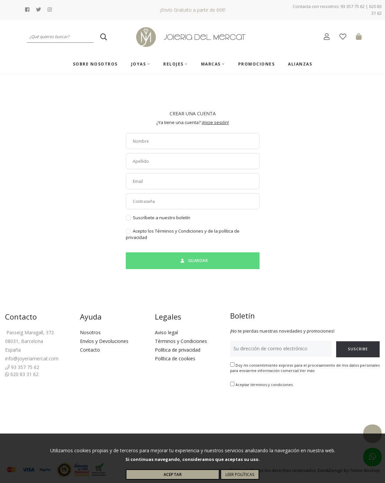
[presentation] (281, 408)
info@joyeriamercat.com (32, 358)
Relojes (175, 64)
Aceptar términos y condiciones (264, 384)
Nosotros (90, 332)
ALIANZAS (300, 64)
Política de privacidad (177, 350)
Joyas (140, 64)
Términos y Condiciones (181, 341)
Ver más (307, 370)
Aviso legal (166, 332)
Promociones (256, 64)
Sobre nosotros (95, 64)
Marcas (213, 64)
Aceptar (173, 474)
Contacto (90, 350)
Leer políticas (239, 474)
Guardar (192, 260)
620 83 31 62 (21, 374)
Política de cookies (175, 358)
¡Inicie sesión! (215, 122)
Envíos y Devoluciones (104, 341)
